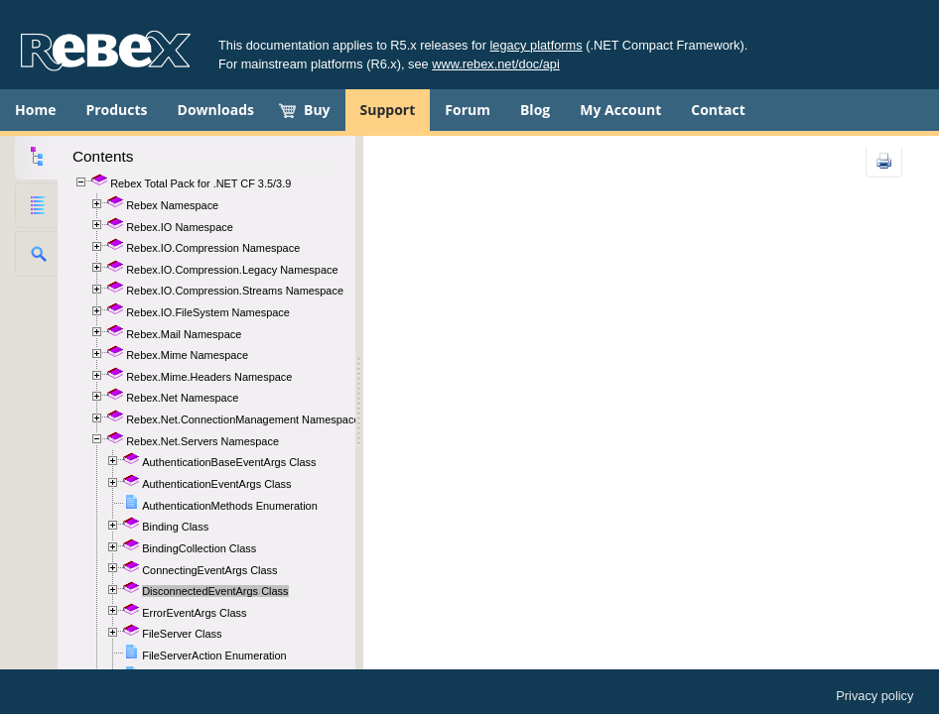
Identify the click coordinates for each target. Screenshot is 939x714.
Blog (535, 109)
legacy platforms (536, 45)
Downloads (216, 109)
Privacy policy (874, 695)
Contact (718, 109)
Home (35, 109)
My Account (620, 109)
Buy (317, 109)
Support (388, 109)
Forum (467, 109)
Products (116, 109)
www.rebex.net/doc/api (496, 64)
